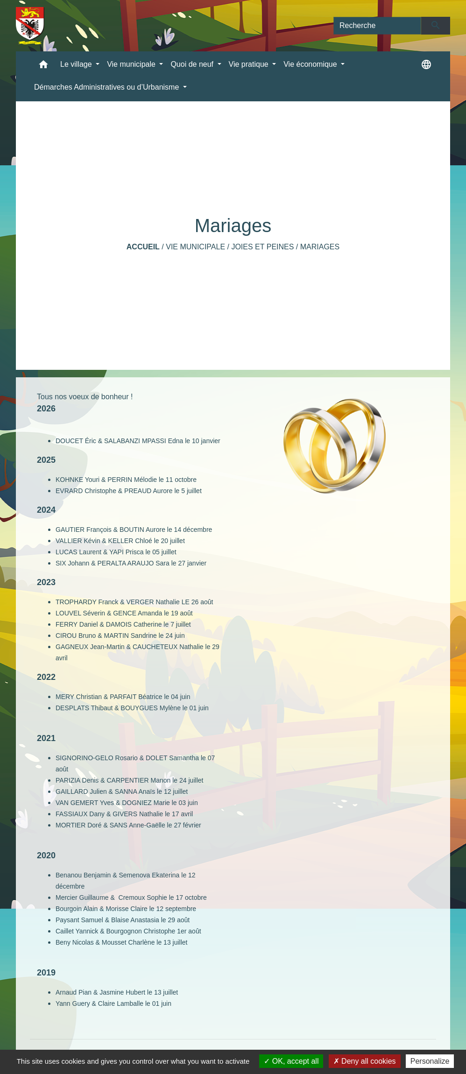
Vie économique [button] (311, 64)
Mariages (319, 247)
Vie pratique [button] (250, 64)
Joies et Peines (262, 247)
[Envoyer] (436, 26)
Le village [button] (77, 64)
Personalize (430, 1061)
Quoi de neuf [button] (192, 64)
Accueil (143, 247)
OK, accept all (291, 1061)
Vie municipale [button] (132, 64)
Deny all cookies (364, 1061)
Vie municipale (195, 247)
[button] (43, 66)
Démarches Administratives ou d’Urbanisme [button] (107, 87)
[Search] (377, 26)
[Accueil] (30, 26)
